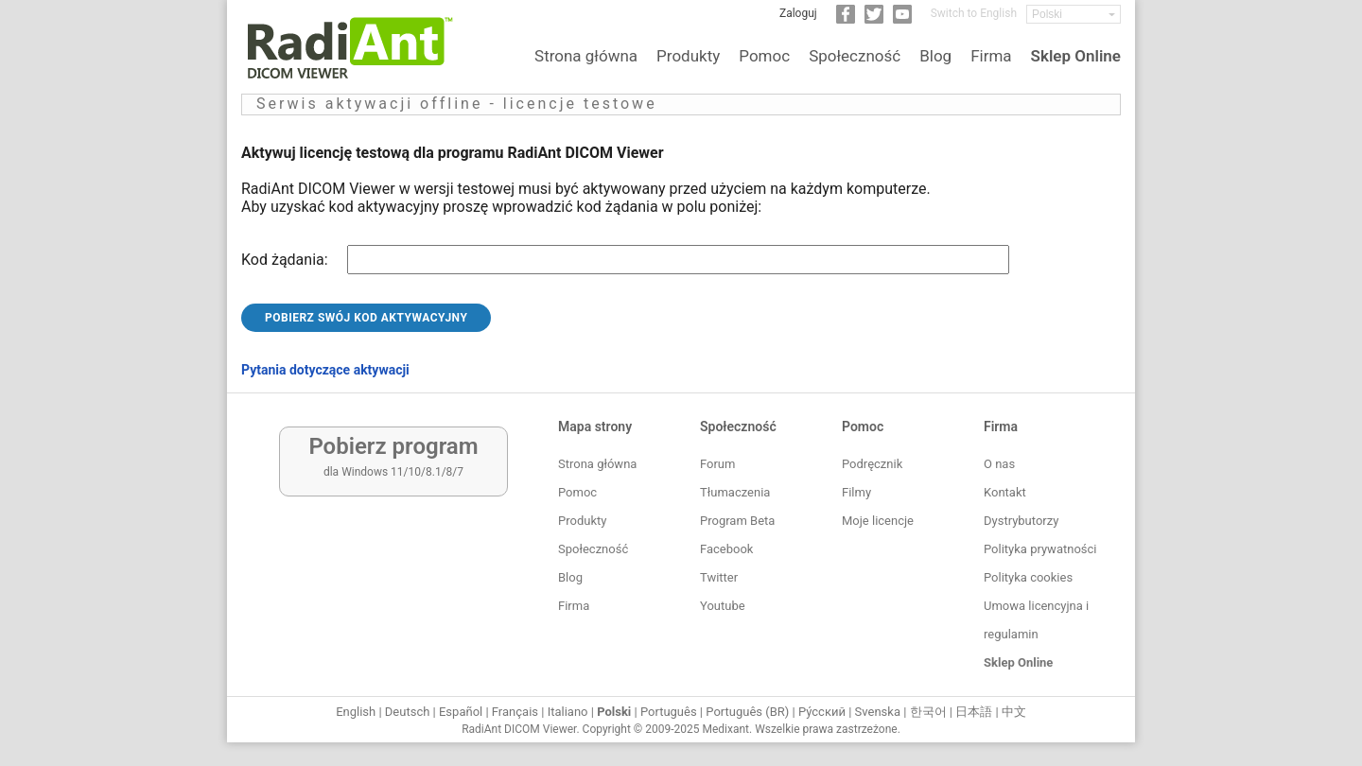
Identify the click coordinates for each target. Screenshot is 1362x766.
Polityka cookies (1028, 577)
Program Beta (737, 521)
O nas (999, 464)
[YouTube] (902, 19)
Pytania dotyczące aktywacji (325, 369)
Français (515, 712)
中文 (1014, 712)
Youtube (722, 606)
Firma (990, 55)
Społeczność (854, 55)
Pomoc (764, 55)
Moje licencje (878, 521)
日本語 (973, 712)
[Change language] (1073, 14)
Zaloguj (798, 13)
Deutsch (407, 712)
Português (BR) (747, 712)
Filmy (856, 492)
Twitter (719, 577)
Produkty (688, 55)
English (355, 712)
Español (460, 712)
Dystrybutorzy (1021, 521)
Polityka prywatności (1040, 549)
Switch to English (974, 13)
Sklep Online (1076, 55)
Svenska (877, 712)
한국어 (928, 712)
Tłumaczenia (735, 492)
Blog (935, 55)
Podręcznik (872, 464)
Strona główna (585, 55)
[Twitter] (873, 19)
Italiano (568, 712)
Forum (717, 464)
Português (668, 712)
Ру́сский (822, 712)
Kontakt (1005, 492)
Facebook (726, 549)
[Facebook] (845, 19)
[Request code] (678, 259)
